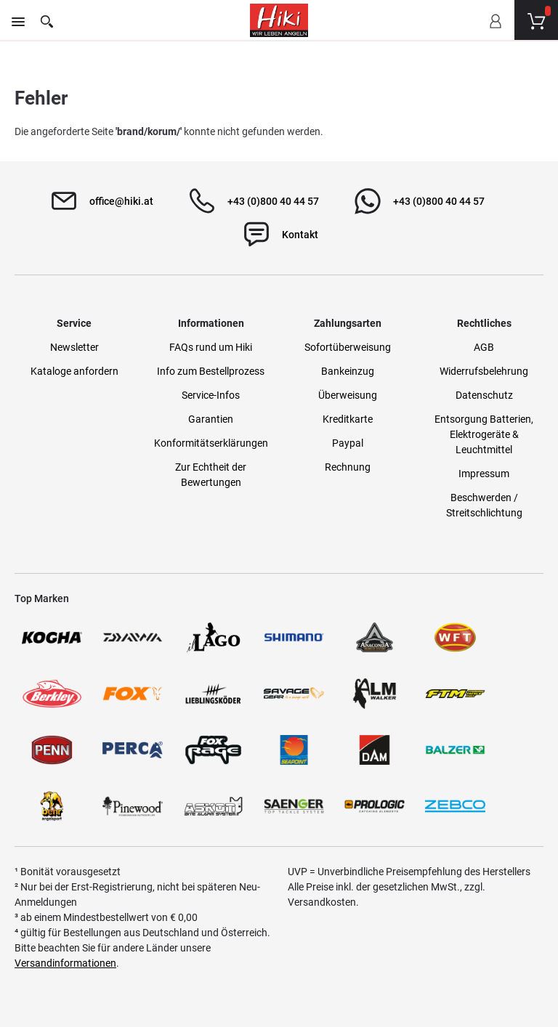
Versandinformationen (65, 963)
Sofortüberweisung (347, 347)
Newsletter (74, 347)
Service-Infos (211, 395)
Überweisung (347, 395)
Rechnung (348, 467)
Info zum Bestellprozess (210, 371)
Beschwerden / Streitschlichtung (484, 505)
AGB (484, 347)
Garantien (210, 419)
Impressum (483, 473)
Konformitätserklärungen (211, 443)
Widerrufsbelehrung (484, 371)
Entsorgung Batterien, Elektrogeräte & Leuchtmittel (483, 434)
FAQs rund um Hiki (210, 347)
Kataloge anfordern (74, 371)
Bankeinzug (347, 371)
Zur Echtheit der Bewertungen (210, 474)
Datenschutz (484, 395)
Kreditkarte (348, 419)
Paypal (347, 443)
